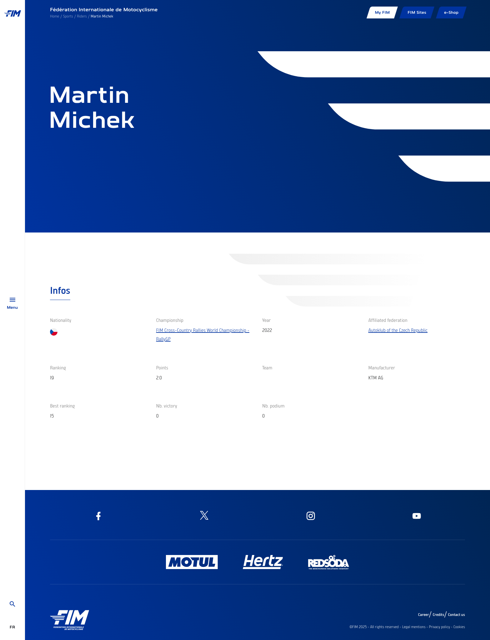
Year (266, 320)
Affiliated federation (388, 320)
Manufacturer (381, 367)
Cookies (459, 626)
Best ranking (62, 405)
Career (423, 614)
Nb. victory (166, 405)
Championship (169, 320)
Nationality (60, 320)
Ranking (58, 367)
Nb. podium (273, 405)
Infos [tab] (60, 290)
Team (267, 367)
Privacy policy (439, 626)
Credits (438, 614)
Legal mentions (414, 626)
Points (162, 367)
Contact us (456, 614)
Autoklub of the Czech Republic (398, 330)
